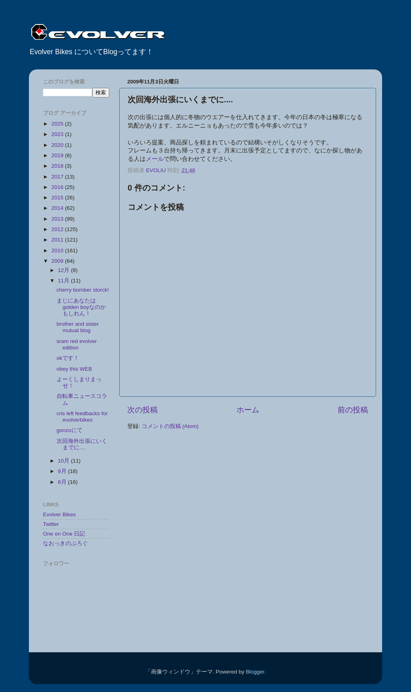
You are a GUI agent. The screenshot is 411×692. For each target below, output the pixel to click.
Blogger (255, 672)
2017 (58, 177)
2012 (58, 229)
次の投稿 (142, 410)
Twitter (51, 524)
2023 (58, 134)
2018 (58, 166)
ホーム (247, 410)
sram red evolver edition (77, 344)
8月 (63, 482)
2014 (58, 208)
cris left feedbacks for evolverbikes (82, 416)
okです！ (68, 358)
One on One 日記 (64, 534)
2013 (58, 219)
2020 (58, 145)
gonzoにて (70, 430)
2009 (58, 261)
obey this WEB (74, 369)
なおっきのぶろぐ (65, 543)
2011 (58, 240)
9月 (63, 471)
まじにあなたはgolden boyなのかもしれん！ (81, 307)
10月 (64, 461)
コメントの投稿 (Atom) (170, 426)
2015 (58, 198)
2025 (58, 124)
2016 (58, 187)
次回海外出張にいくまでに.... (82, 444)
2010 (58, 251)
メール (155, 159)
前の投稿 (353, 410)
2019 (58, 155)
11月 (64, 281)
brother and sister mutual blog (78, 327)
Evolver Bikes (59, 514)
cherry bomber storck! (83, 290)
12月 (64, 270)
